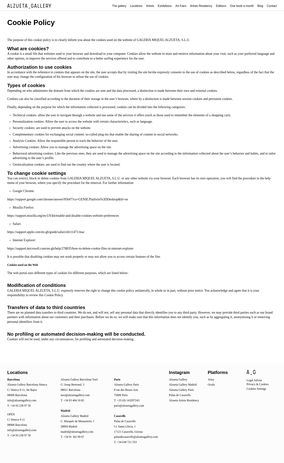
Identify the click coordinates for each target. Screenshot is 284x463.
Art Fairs (180, 5)
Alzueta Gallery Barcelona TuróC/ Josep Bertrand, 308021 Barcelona (79, 385)
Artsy (211, 379)
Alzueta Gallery (178, 379)
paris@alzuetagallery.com (129, 405)
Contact (272, 5)
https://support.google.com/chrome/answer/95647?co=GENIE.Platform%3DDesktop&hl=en (67, 199)
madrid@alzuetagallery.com (77, 431)
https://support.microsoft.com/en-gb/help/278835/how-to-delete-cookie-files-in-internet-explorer (70, 248)
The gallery (119, 5)
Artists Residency (201, 5)
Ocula (211, 384)
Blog (260, 5)
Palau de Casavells (180, 395)
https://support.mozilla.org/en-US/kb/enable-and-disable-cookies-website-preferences (63, 215)
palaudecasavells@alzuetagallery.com (136, 436)
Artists (150, 5)
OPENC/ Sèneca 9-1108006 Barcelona (17, 419)
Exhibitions (165, 5)
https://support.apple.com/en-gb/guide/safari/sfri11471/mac (46, 232)
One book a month (242, 5)
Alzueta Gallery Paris (181, 389)
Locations (136, 5)
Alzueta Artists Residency (184, 400)
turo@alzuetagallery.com (75, 395)
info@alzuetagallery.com (21, 400)
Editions (221, 5)
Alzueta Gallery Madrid (183, 384)
